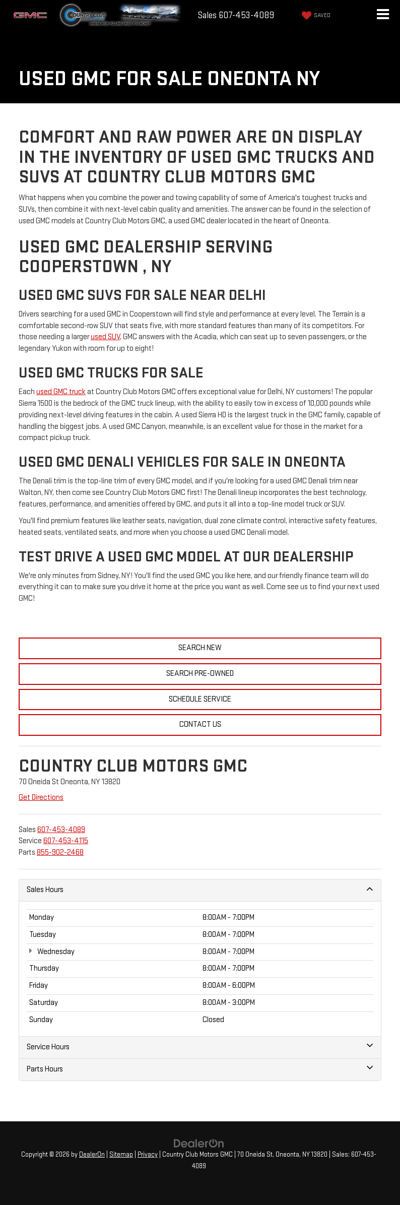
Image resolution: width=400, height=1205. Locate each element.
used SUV (105, 337)
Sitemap (121, 1155)
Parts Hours (200, 1069)
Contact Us (200, 724)
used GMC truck (61, 392)
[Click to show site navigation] (382, 15)
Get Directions (41, 797)
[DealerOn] (199, 1143)
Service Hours (200, 1047)
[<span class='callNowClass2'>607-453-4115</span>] (65, 841)
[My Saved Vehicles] (314, 15)
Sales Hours (200, 889)
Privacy (148, 1155)
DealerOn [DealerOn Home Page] (92, 1155)
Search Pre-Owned (200, 673)
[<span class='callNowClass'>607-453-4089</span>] (61, 830)
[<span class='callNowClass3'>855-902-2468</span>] (60, 852)
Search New (200, 648)
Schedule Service (200, 699)
